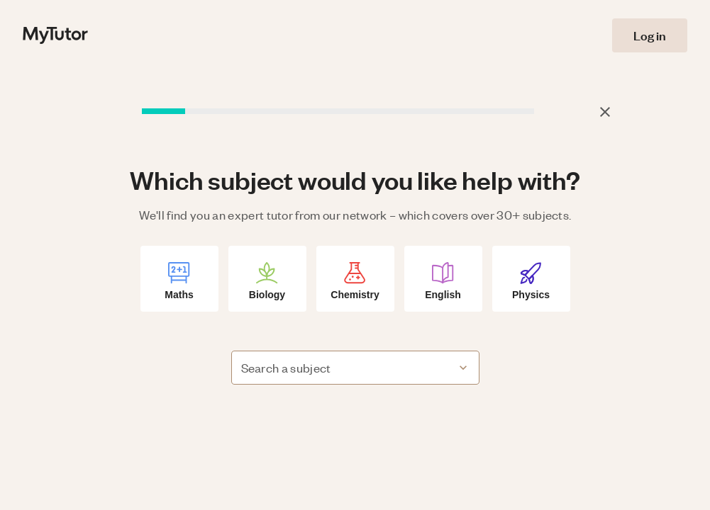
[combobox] (343, 368)
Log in (649, 35)
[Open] (463, 368)
